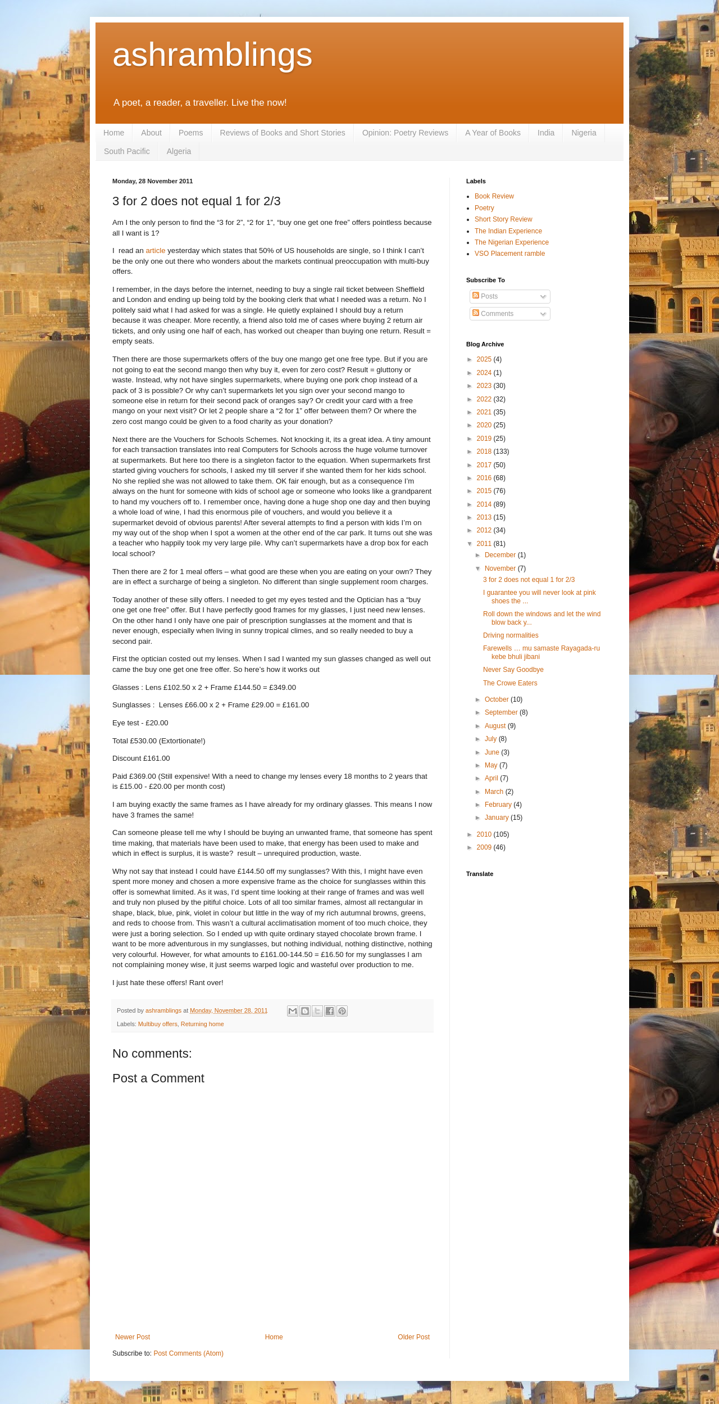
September (502, 712)
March (495, 792)
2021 (485, 412)
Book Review (494, 196)
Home (113, 132)
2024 (485, 373)
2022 (485, 399)
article (155, 250)
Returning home (202, 1024)
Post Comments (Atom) (188, 1353)
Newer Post (132, 1337)
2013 (485, 517)
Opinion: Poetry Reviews (405, 132)
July (492, 739)
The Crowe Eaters (510, 683)
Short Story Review (504, 219)
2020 (485, 425)
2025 (485, 359)
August (496, 726)
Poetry (484, 208)
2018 (485, 451)
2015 (485, 491)
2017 (485, 465)
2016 (485, 478)
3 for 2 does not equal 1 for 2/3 (529, 580)
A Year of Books (493, 132)
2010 (485, 834)
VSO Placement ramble (510, 254)
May (492, 765)
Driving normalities (511, 635)
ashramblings (212, 54)
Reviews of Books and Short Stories (282, 132)
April (492, 778)
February (499, 805)
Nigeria (583, 132)
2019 (485, 439)
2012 (485, 530)
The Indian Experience (508, 231)
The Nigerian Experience (512, 242)
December (501, 555)
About (151, 132)
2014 (485, 504)
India (546, 132)
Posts (485, 296)
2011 (485, 544)
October (498, 699)
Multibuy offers (158, 1024)
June (493, 752)
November (501, 568)
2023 (485, 386)
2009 (485, 847)
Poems (191, 132)
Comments (492, 314)
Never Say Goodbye (513, 670)
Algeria (179, 151)
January (498, 817)
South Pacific (127, 151)
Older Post (414, 1337)
